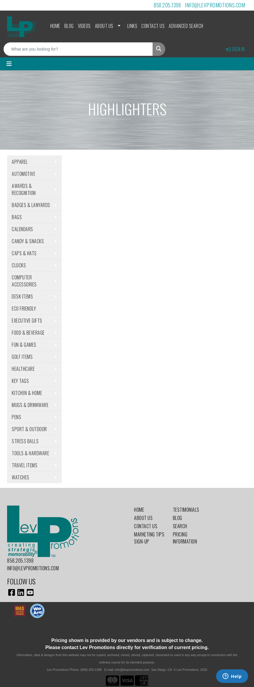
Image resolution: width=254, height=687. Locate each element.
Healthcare (23, 368)
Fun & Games (24, 344)
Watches (20, 477)
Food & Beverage (28, 332)
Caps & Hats (24, 253)
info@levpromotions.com (215, 5)
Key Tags (20, 380)
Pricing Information (185, 538)
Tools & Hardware (30, 453)
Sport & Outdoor (29, 429)
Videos (84, 25)
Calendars (22, 229)
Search (180, 526)
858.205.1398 (167, 5)
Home (55, 25)
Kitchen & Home (27, 392)
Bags (17, 217)
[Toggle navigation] (9, 64)
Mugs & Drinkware (30, 404)
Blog (69, 25)
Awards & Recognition (24, 189)
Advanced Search (186, 25)
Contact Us (153, 25)
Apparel (20, 161)
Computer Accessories (24, 281)
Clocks (19, 265)
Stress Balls (25, 441)
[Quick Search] (78, 49)
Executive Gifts (27, 320)
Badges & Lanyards (31, 205)
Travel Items (24, 465)
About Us (104, 25)
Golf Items (22, 356)
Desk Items (22, 296)
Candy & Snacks (28, 241)
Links (132, 25)
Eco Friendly (24, 308)
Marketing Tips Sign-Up (149, 538)
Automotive (23, 173)
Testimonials (186, 509)
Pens (16, 417)
